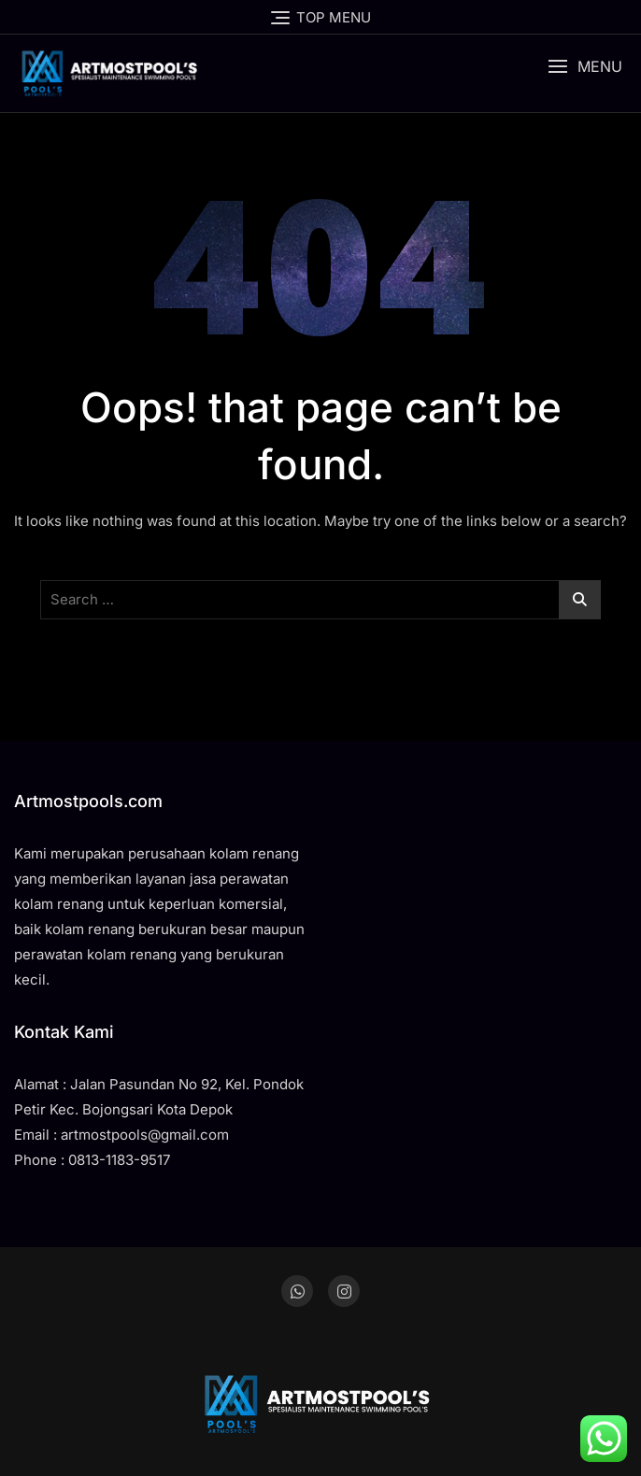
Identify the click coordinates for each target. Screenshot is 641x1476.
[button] (585, 67)
